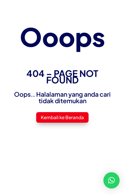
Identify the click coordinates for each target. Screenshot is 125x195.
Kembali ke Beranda (62, 117)
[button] (111, 180)
